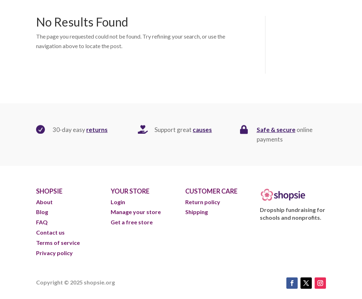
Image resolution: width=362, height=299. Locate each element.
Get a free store (132, 222)
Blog (42, 211)
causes (202, 129)
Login (118, 202)
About (45, 202)
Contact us (50, 232)
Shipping (196, 211)
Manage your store (136, 211)
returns (96, 129)
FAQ (42, 222)
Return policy (202, 202)
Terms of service (58, 242)
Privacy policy (54, 252)
